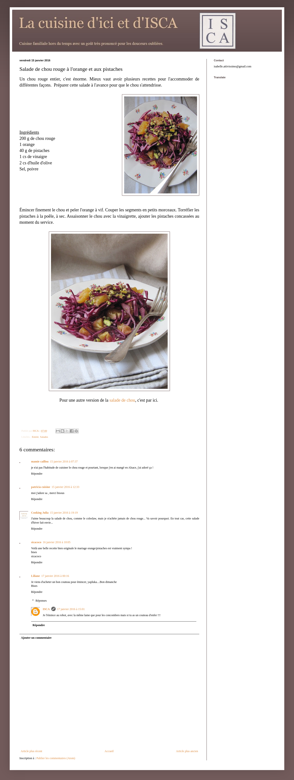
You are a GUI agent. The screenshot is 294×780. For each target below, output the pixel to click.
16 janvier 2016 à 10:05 (56, 542)
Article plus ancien (187, 751)
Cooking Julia (40, 512)
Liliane (35, 576)
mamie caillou (40, 461)
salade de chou (121, 400)
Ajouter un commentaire (36, 637)
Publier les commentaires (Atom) (55, 758)
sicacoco (36, 542)
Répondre (37, 473)
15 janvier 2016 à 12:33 (65, 487)
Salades (44, 436)
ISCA (46, 609)
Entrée (35, 436)
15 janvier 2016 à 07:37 (64, 461)
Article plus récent (31, 751)
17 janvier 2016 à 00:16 (55, 576)
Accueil (108, 751)
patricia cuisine (40, 487)
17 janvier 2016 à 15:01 (71, 609)
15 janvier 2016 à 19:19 (64, 512)
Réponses (41, 600)
